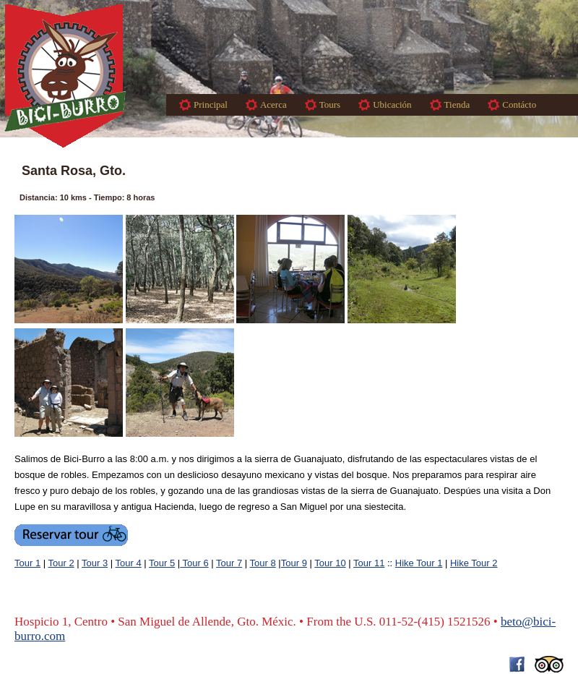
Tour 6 (194, 563)
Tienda (457, 104)
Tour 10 (329, 563)
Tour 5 (162, 563)
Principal (211, 104)
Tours (329, 104)
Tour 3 (95, 563)
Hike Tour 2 (474, 563)
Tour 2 (61, 563)
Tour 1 (27, 563)
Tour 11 (368, 563)
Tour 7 (229, 563)
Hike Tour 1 (419, 563)
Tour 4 (129, 563)
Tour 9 (294, 563)
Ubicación (392, 104)
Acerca (273, 104)
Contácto (519, 104)
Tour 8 (263, 563)
